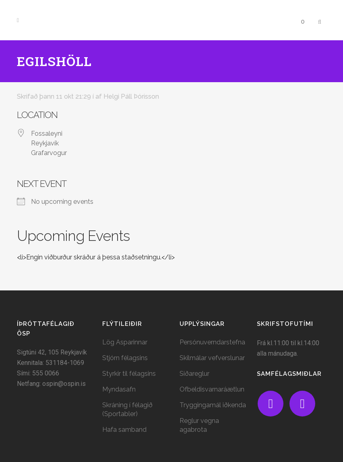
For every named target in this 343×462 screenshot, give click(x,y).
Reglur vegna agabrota (199, 425)
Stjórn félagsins (125, 358)
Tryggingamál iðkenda (213, 405)
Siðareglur (194, 373)
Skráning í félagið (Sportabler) (127, 409)
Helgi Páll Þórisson (131, 96)
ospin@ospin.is (64, 383)
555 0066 (45, 373)
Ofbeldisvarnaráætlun (212, 389)
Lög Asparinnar (124, 342)
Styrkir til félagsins (129, 373)
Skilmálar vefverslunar (212, 358)
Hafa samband (124, 429)
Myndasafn (119, 389)
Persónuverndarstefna (212, 342)
